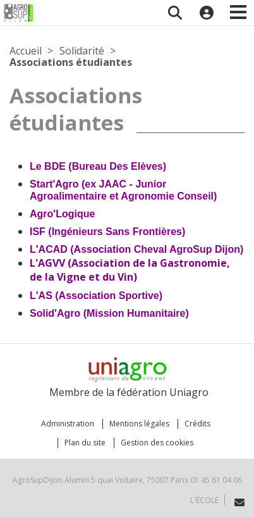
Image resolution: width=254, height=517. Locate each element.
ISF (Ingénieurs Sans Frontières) (107, 231)
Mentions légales (139, 423)
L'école (204, 500)
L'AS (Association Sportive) (96, 295)
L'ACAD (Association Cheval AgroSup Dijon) (136, 249)
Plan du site (85, 442)
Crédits (197, 423)
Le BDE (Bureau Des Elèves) (98, 166)
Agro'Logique (62, 213)
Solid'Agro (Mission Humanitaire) (109, 313)
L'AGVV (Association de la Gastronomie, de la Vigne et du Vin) (130, 270)
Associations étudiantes (70, 62)
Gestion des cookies (157, 442)
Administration (67, 423)
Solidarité (81, 51)
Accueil (25, 51)
